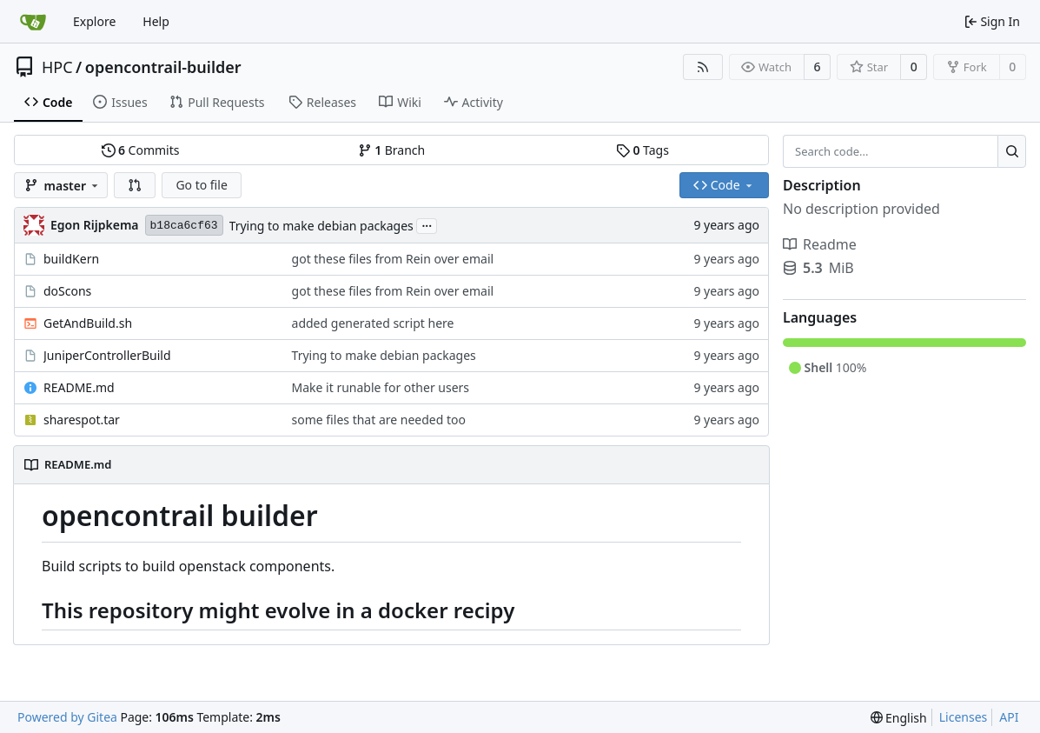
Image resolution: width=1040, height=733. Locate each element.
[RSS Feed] (703, 67)
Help (155, 21)
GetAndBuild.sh (87, 323)
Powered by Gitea (67, 717)
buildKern (71, 258)
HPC (57, 67)
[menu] (899, 718)
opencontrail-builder (163, 67)
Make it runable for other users (381, 387)
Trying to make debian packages (321, 225)
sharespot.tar (81, 419)
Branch (392, 150)
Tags (642, 150)
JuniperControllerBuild (107, 355)
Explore (94, 21)
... (426, 224)
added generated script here (373, 323)
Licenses (963, 717)
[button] (135, 185)
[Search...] (1011, 151)
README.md (79, 387)
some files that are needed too (379, 419)
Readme (820, 244)
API (1008, 717)
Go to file (201, 185)
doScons (67, 291)
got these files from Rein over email (393, 258)
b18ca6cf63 (184, 225)
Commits (141, 150)
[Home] (33, 21)
